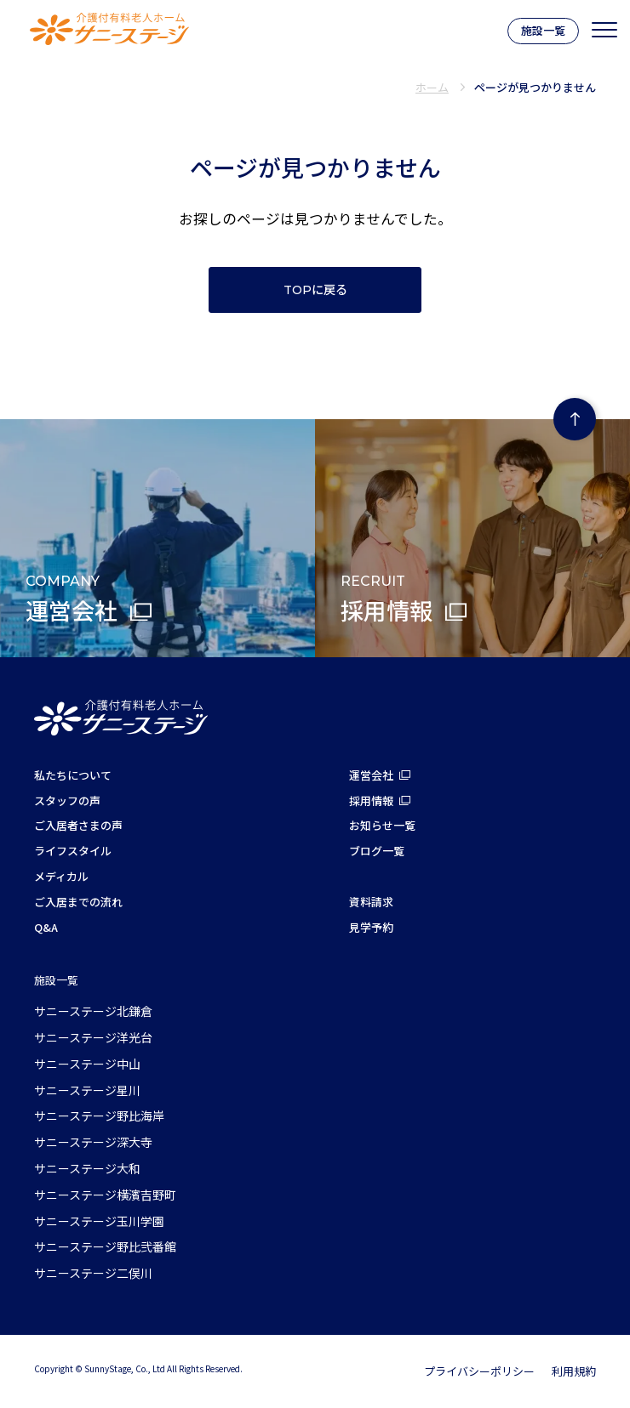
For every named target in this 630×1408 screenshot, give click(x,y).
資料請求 (371, 902)
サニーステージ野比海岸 (99, 1115)
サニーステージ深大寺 (93, 1141)
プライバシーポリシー (479, 1371)
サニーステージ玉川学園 (99, 1220)
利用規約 (574, 1371)
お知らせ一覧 (382, 825)
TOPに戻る (315, 290)
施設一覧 (543, 30)
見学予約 (371, 927)
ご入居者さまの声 (78, 825)
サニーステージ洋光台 (93, 1037)
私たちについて (73, 775)
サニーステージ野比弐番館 (105, 1246)
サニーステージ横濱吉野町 (105, 1194)
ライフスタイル (73, 851)
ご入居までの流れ (78, 902)
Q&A (46, 927)
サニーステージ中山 (87, 1063)
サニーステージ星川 (87, 1090)
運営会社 (371, 775)
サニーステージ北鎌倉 (93, 1010)
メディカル (61, 876)
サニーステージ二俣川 (93, 1272)
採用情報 (371, 800)
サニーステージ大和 (87, 1168)
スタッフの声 (67, 800)
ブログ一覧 (376, 851)
